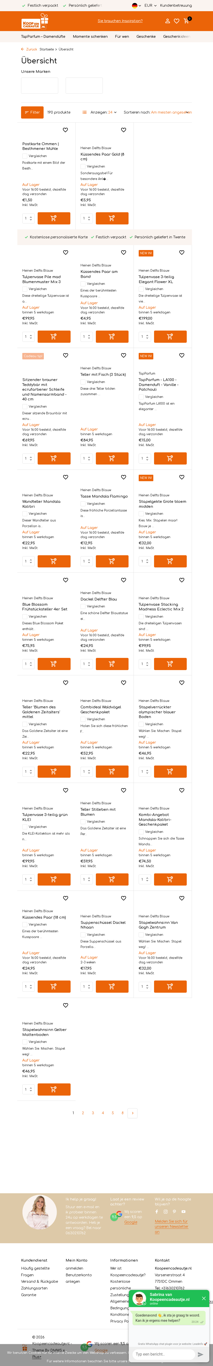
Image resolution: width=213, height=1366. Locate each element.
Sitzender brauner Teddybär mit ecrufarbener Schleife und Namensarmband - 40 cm (161, 271)
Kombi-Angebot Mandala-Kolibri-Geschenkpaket (96, 834)
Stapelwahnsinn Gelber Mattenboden (161, 939)
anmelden (74, 1268)
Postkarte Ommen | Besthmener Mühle (40, 146)
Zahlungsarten (34, 1288)
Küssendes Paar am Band (40, 258)
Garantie (28, 1295)
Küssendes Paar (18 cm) (160, 824)
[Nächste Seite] (132, 1024)
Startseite (48, 49)
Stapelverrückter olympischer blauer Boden (98, 726)
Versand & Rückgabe (39, 1281)
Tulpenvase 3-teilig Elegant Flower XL (98, 264)
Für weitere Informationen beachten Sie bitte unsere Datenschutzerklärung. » (106, 1361)
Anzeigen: (99, 112)
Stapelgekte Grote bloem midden (104, 513)
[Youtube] (184, 1212)
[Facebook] (157, 1212)
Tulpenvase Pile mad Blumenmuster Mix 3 (158, 157)
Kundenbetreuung (176, 5)
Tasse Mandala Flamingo (46, 506)
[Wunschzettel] (176, 21)
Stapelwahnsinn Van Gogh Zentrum (100, 939)
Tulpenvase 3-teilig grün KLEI (161, 723)
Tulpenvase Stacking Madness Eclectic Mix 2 (102, 616)
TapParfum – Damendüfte (43, 37)
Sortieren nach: (137, 112)
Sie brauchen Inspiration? (120, 21)
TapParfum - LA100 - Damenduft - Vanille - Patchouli (100, 404)
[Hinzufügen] (54, 218)
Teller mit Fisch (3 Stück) (45, 394)
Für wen (122, 37)
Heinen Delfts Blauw (95, 148)
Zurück (29, 49)
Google (130, 1222)
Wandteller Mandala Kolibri (158, 401)
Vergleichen (34, 156)
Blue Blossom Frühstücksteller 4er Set (161, 513)
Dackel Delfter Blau (40, 608)
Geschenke (146, 37)
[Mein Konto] (167, 21)
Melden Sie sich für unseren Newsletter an (171, 1227)
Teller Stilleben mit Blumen (39, 826)
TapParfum (88, 392)
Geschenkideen (176, 37)
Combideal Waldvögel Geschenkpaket (42, 723)
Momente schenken (90, 37)
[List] (84, 112)
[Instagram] (166, 1212)
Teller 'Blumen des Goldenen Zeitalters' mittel (158, 619)
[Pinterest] (175, 1212)
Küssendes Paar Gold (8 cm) (102, 157)
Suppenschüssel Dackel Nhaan (44, 939)
